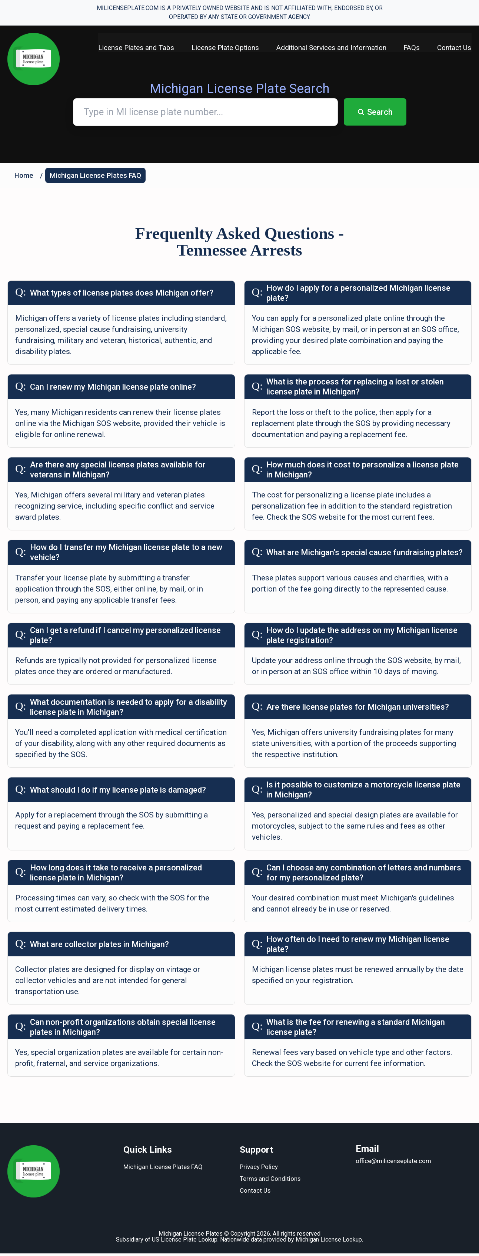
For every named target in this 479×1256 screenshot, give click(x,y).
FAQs (411, 47)
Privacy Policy (259, 1170)
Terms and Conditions (270, 1182)
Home (23, 175)
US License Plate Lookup (184, 1242)
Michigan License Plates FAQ (96, 175)
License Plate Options (224, 47)
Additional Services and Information (331, 47)
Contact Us (455, 47)
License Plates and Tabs (135, 47)
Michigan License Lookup (329, 1242)
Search (375, 112)
